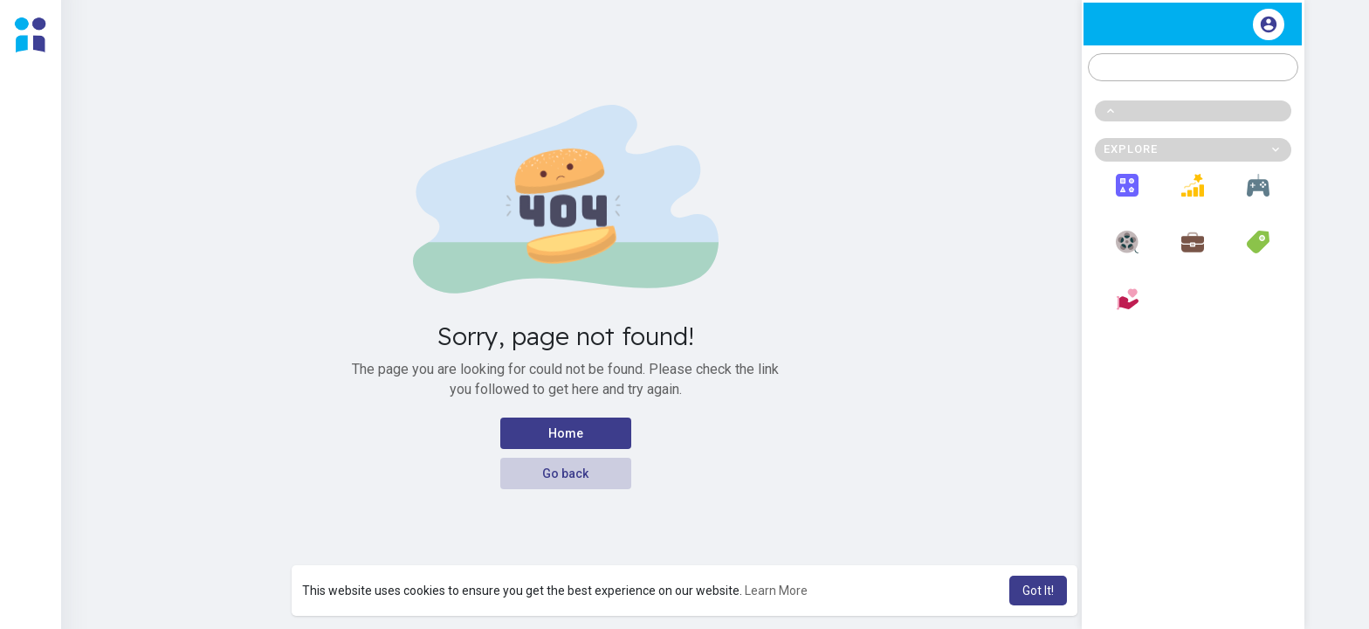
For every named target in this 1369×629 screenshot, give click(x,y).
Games (1258, 195)
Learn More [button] (776, 591)
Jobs (1192, 252)
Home (565, 433)
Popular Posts (1193, 195)
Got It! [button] (1038, 591)
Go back (565, 473)
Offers (1258, 252)
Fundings (1127, 309)
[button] (1193, 67)
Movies (1127, 252)
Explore (1127, 195)
